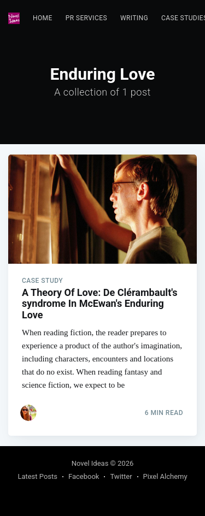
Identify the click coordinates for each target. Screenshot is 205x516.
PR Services (86, 18)
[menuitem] (42, 18)
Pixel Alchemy (165, 476)
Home (42, 18)
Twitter (121, 476)
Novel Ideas (90, 463)
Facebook (83, 476)
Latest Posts (37, 476)
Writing (134, 18)
